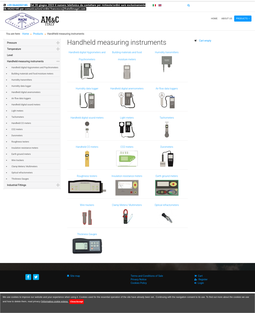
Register (203, 279)
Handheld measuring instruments (25, 61)
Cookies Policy (139, 283)
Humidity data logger (21, 86)
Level (10, 55)
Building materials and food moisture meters (32, 73)
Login (201, 283)
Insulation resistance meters (24, 148)
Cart (200, 275)
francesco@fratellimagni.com (68, 8)
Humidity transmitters (21, 80)
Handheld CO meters (21, 123)
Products (242, 18)
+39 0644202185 (17, 5)
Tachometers (17, 117)
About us (226, 18)
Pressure (12, 42)
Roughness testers (20, 142)
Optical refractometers (22, 172)
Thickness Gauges (20, 179)
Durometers (17, 135)
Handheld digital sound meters (25, 104)
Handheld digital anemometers (25, 92)
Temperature (14, 49)
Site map (75, 275)
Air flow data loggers (21, 98)
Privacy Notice (138, 279)
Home (214, 18)
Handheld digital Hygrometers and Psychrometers (34, 67)
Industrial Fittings (16, 185)
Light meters (17, 111)
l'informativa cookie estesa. (54, 301)
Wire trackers (17, 160)
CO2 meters (17, 129)
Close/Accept (76, 301)
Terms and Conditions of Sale (147, 275)
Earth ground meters (21, 154)
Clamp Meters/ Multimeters (24, 166)
